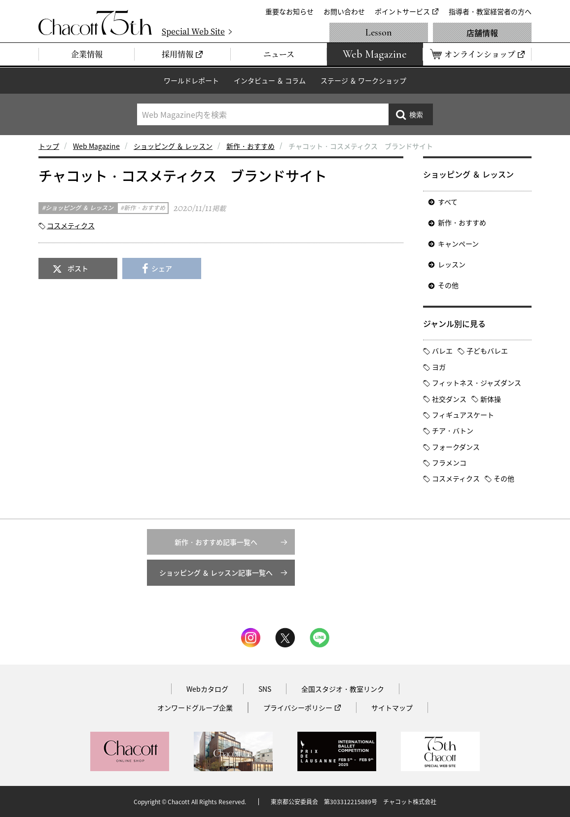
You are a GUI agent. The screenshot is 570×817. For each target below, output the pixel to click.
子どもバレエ (487, 350)
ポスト (78, 268)
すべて (448, 202)
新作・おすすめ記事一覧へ (216, 542)
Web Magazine (96, 146)
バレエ (442, 350)
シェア (161, 268)
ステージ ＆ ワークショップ (363, 80)
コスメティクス (71, 225)
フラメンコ (449, 462)
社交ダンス (449, 399)
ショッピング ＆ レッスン (173, 146)
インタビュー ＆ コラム (270, 80)
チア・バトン (452, 430)
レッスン (451, 264)
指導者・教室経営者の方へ (490, 11)
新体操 (490, 399)
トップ (48, 146)
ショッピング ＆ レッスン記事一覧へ (216, 572)
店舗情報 (482, 32)
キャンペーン (458, 244)
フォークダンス (456, 447)
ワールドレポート (191, 80)
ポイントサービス (402, 11)
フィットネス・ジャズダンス (476, 383)
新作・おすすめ (250, 146)
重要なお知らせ (289, 11)
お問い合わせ (344, 11)
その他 (448, 285)
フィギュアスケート (463, 415)
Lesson (378, 32)
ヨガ (439, 367)
